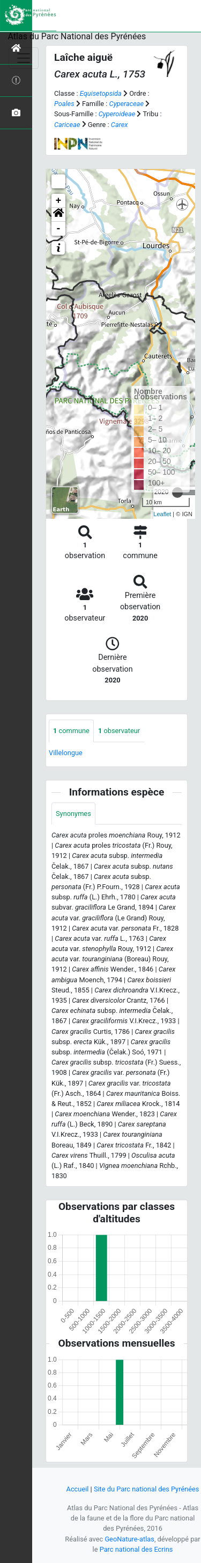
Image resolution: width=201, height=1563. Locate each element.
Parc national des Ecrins (136, 1549)
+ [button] (59, 200)
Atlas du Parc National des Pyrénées (77, 36)
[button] (58, 215)
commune (71, 731)
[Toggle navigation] (24, 58)
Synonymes (73, 813)
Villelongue (66, 753)
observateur (119, 731)
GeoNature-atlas (129, 1539)
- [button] (59, 228)
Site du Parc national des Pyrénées (146, 1489)
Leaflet (162, 514)
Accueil (77, 1489)
